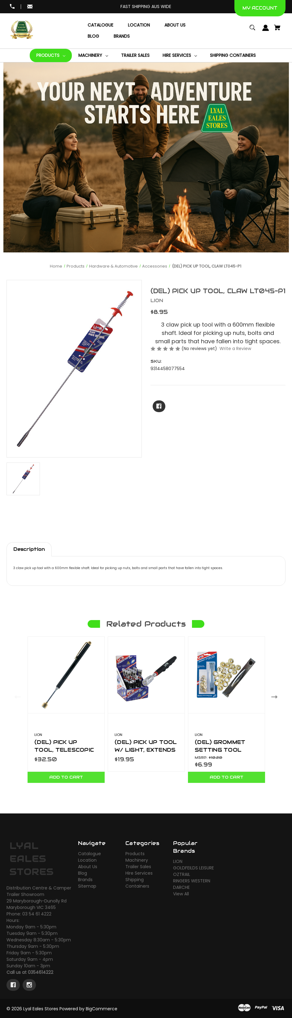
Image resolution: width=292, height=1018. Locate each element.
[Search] (252, 30)
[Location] (138, 25)
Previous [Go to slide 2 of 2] (16, 697)
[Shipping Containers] (232, 55)
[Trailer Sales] (135, 55)
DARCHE (181, 887)
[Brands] (121, 36)
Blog (82, 873)
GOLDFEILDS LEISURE (193, 868)
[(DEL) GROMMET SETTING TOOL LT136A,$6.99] (226, 675)
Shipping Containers (137, 882)
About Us (87, 867)
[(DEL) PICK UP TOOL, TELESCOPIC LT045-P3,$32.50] (66, 675)
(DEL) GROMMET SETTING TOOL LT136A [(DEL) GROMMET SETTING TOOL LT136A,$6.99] (220, 750)
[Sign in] (265, 30)
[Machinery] (93, 55)
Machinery (136, 860)
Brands (85, 879)
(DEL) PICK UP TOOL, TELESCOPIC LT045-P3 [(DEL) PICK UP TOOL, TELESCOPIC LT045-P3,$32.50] (64, 750)
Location (87, 860)
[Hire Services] (179, 55)
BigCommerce (101, 1009)
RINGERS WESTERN (191, 881)
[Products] (51, 55)
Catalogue (89, 854)
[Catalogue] (100, 25)
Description (29, 549)
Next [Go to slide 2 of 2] (275, 697)
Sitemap (87, 886)
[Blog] (93, 36)
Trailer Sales (138, 867)
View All (181, 894)
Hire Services (139, 873)
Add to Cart (66, 777)
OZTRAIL (181, 874)
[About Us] (175, 25)
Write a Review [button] (235, 348)
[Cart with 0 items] (277, 30)
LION (177, 861)
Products (135, 854)
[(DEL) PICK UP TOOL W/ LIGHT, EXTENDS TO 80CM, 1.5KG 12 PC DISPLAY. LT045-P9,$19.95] (146, 675)
